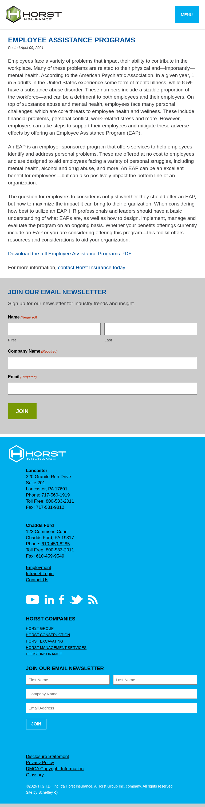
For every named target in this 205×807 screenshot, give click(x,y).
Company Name (32, 354)
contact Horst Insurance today (94, 269)
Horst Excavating (43, 644)
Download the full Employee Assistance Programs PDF (70, 255)
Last (108, 343)
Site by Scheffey (39, 796)
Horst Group (39, 632)
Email (22, 380)
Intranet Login (40, 577)
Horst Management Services (54, 651)
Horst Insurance (43, 657)
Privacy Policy (40, 766)
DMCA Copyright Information (56, 772)
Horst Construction (47, 638)
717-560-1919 (54, 498)
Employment (38, 571)
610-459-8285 (54, 547)
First (11, 343)
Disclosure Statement (47, 760)
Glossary (35, 778)
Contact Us (37, 583)
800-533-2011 (59, 504)
